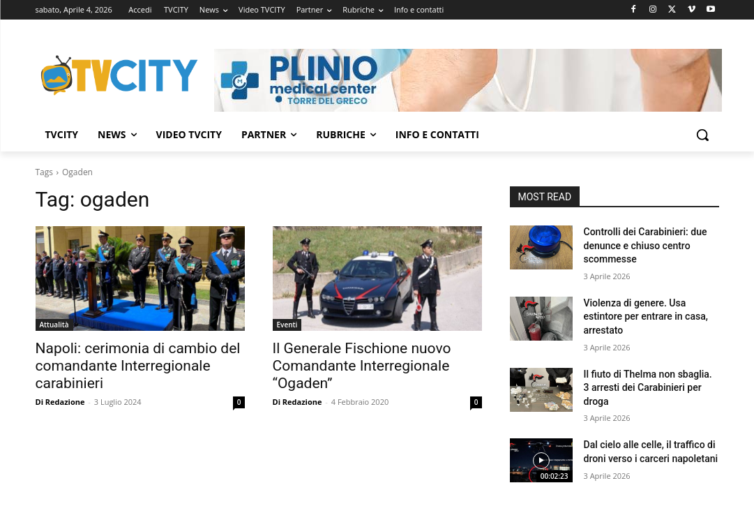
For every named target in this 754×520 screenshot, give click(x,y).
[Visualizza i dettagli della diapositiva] (468, 80)
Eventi (287, 324)
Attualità (54, 324)
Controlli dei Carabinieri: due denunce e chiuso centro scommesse (645, 245)
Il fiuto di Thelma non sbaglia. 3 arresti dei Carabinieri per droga (648, 388)
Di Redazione (60, 401)
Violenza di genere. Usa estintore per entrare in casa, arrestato (646, 316)
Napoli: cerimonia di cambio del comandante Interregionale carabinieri (138, 366)
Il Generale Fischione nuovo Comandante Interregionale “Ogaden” (362, 366)
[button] (702, 134)
